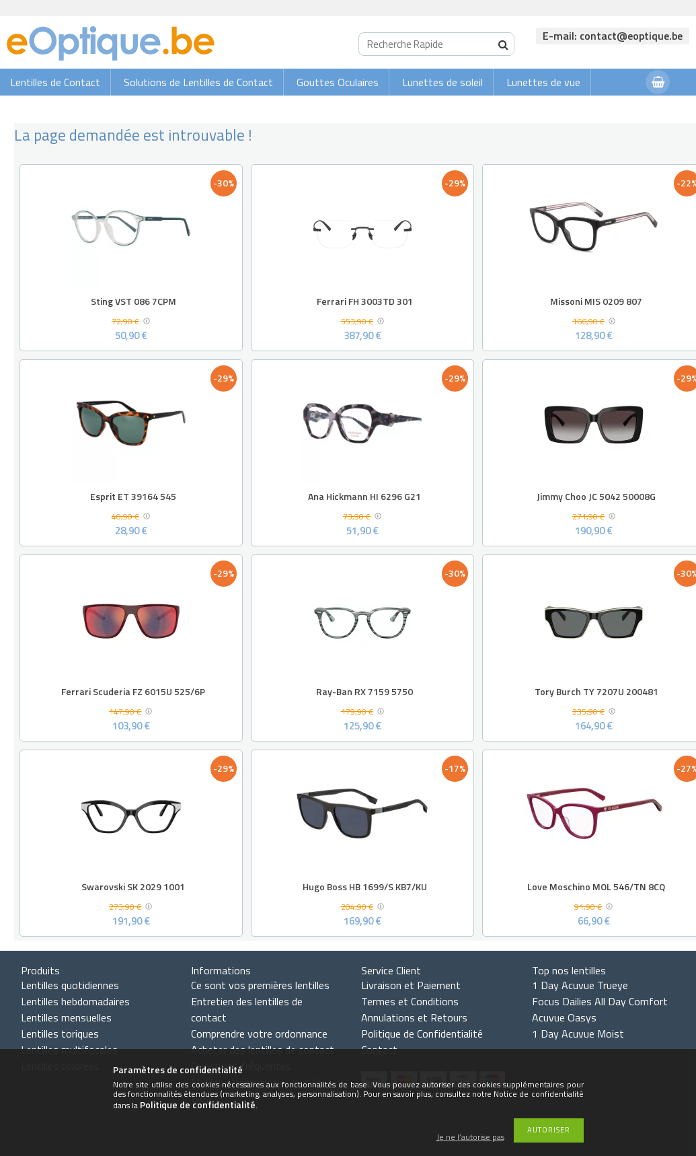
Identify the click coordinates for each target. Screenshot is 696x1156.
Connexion (608, 108)
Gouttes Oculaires (338, 82)
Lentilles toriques (60, 1033)
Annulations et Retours (414, 1017)
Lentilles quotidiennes (70, 985)
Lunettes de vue (543, 82)
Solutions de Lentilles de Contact (198, 82)
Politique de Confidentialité (422, 1033)
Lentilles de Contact (55, 82)
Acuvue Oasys (564, 1017)
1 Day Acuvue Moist (578, 1033)
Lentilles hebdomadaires (75, 1001)
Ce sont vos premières (260, 985)
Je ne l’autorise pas (470, 1137)
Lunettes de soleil (442, 82)
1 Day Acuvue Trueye (580, 985)
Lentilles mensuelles (66, 1017)
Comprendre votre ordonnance (259, 1033)
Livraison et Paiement (411, 985)
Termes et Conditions (410, 1001)
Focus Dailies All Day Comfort (600, 1001)
